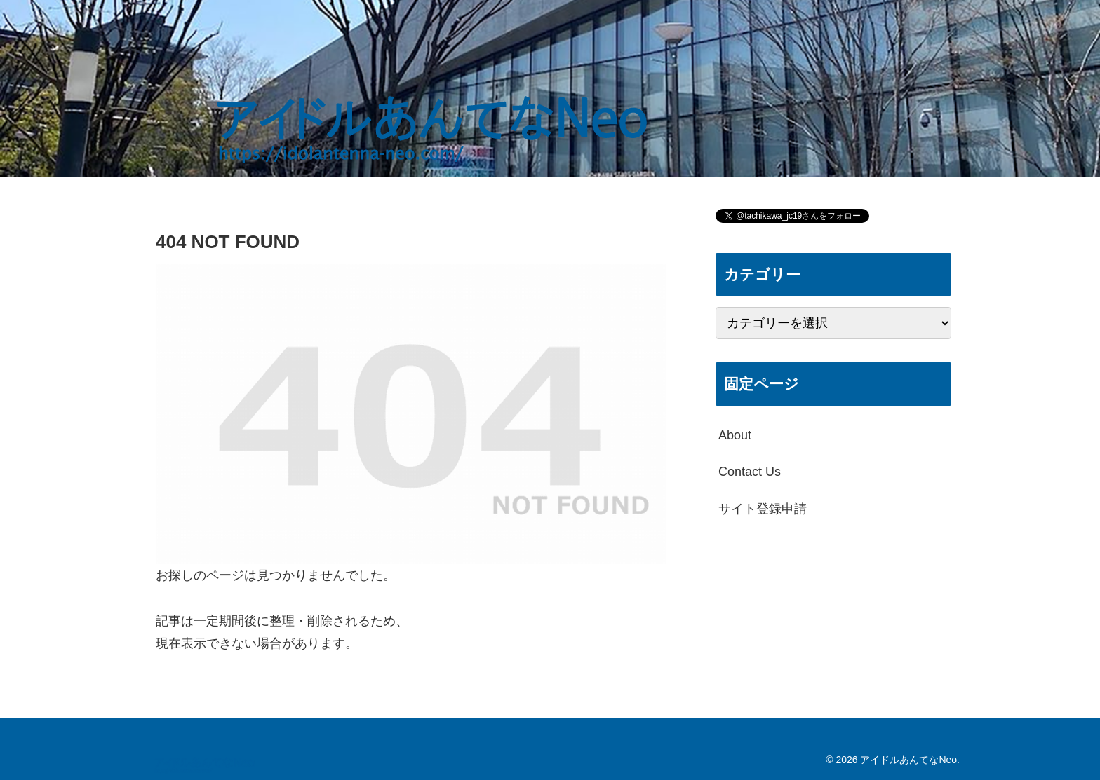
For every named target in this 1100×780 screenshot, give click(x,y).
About (734, 435)
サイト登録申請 (762, 509)
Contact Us (749, 472)
